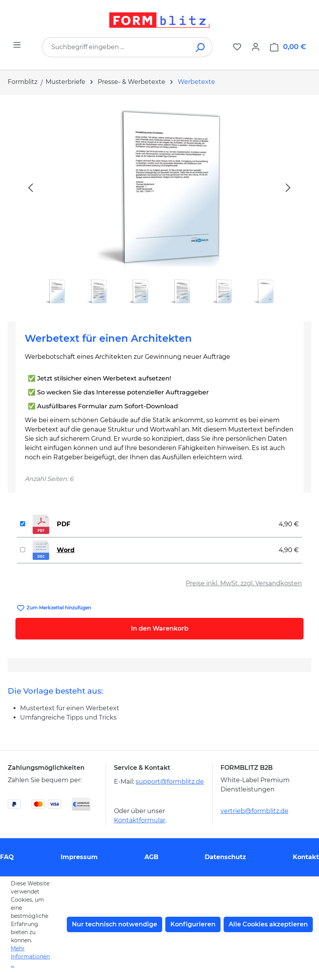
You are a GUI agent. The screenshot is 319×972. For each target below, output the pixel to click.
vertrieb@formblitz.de (254, 811)
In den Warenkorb (159, 628)
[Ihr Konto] (255, 47)
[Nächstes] (288, 187)
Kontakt (306, 857)
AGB (151, 857)
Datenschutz (225, 857)
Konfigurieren (192, 924)
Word (66, 550)
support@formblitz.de (170, 781)
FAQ (7, 857)
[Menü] (17, 45)
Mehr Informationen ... (30, 956)
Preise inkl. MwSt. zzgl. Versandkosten (244, 583)
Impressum (79, 857)
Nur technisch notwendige (114, 924)
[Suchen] (200, 47)
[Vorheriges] (30, 187)
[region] (159, 205)
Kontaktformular (139, 820)
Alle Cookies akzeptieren (268, 924)
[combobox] (115, 47)
